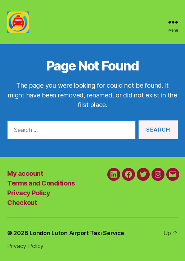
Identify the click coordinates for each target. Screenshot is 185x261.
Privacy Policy (28, 193)
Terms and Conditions (41, 183)
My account (25, 173)
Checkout (22, 202)
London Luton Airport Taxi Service (77, 233)
